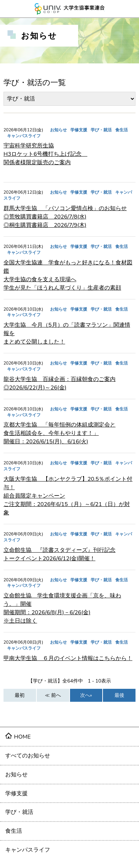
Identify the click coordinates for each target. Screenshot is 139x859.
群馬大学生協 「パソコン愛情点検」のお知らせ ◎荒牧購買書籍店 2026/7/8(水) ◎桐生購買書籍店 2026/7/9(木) (65, 217)
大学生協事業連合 (70, 9)
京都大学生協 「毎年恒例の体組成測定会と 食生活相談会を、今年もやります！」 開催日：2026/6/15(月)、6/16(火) (60, 433)
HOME (22, 737)
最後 (119, 695)
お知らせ (16, 774)
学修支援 (16, 793)
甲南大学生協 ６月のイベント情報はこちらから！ (68, 658)
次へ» (86, 695)
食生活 (13, 831)
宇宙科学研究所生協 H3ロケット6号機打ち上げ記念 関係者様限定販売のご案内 (45, 154)
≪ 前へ (53, 695)
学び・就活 (19, 812)
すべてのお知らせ (27, 756)
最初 (20, 695)
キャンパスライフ (27, 850)
